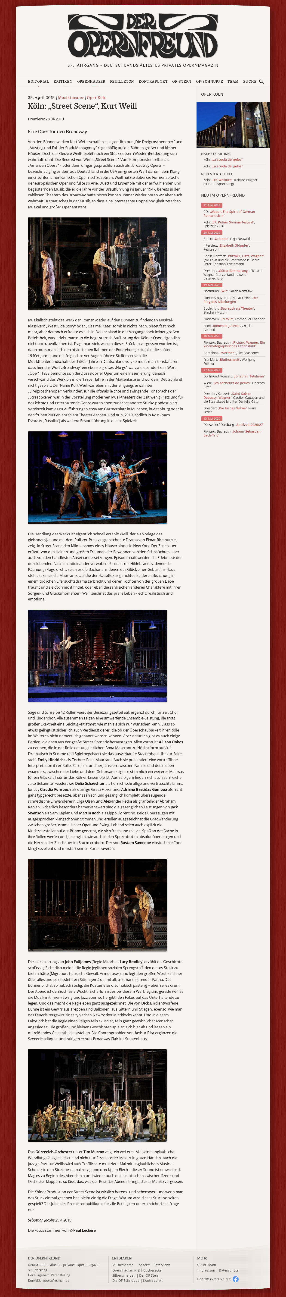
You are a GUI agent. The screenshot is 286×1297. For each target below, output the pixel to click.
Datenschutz (228, 1270)
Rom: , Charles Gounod (228, 328)
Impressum (206, 1270)
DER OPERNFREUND (44, 1258)
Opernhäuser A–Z (126, 1270)
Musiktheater (71, 98)
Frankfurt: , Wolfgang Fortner (229, 362)
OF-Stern (181, 82)
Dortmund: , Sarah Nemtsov (227, 291)
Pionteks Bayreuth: (234, 345)
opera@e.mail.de (56, 1280)
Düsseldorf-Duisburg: (233, 425)
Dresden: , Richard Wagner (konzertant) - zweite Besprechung (232, 274)
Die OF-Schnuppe (125, 1281)
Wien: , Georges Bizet (234, 385)
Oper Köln (96, 98)
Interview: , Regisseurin (226, 247)
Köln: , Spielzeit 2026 (229, 224)
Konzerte (144, 1265)
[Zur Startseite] (143, 36)
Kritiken (63, 82)
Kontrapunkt (153, 82)
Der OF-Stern (149, 1276)
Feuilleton (122, 82)
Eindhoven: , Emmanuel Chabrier (234, 319)
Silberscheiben (123, 1276)
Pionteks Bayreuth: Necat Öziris (230, 300)
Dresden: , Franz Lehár (230, 410)
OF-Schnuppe (209, 82)
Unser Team (206, 1264)
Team (233, 82)
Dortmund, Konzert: (234, 376)
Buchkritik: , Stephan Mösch (229, 310)
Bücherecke (152, 1270)
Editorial (38, 82)
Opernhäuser (91, 82)
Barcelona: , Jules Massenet (231, 353)
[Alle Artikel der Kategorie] (233, 125)
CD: (229, 214)
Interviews (162, 1265)
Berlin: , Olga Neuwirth (227, 239)
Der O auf (214, 1279)
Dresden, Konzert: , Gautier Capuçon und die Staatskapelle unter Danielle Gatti (233, 397)
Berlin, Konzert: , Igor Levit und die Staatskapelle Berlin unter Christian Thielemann (233, 260)
